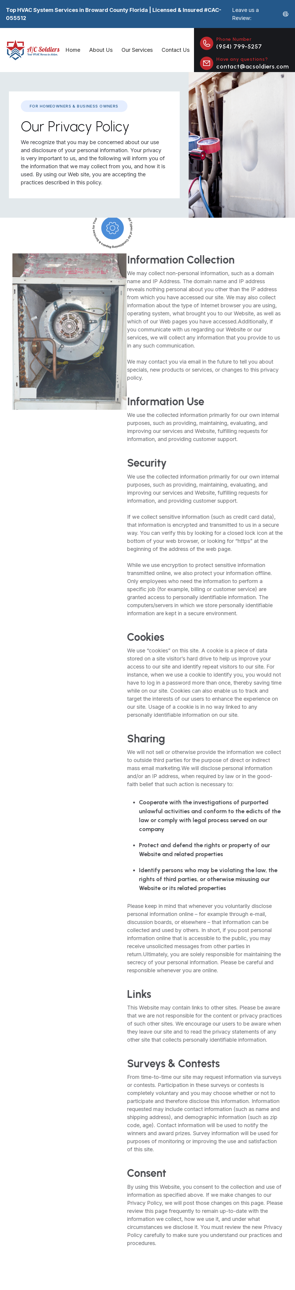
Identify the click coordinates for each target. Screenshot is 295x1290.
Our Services (137, 50)
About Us (101, 50)
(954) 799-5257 (239, 46)
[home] (33, 50)
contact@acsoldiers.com (252, 66)
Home (72, 50)
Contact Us (176, 50)
